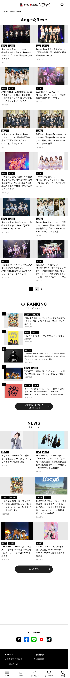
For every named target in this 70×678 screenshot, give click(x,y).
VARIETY (35, 333)
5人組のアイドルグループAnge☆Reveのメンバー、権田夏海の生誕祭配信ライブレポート (51, 95)
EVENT (28, 386)
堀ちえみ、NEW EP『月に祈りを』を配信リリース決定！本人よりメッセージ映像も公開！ (16, 458)
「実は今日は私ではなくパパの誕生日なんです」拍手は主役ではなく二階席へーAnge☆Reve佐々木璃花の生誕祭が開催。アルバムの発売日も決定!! (16, 183)
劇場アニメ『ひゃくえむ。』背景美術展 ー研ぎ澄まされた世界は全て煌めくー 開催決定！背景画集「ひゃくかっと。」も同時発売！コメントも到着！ (51, 507)
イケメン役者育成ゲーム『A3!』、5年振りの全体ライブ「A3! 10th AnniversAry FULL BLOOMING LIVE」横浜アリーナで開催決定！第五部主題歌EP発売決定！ (44, 392)
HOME (5, 11)
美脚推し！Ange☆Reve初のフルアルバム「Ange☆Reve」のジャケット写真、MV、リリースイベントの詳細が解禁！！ (51, 139)
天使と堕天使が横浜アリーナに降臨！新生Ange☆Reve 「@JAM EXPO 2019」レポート (16, 225)
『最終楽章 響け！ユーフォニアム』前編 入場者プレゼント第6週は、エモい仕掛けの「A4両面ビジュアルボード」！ (44, 321)
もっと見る (34, 569)
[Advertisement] (34, 600)
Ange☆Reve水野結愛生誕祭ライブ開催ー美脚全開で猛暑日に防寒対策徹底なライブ (51, 52)
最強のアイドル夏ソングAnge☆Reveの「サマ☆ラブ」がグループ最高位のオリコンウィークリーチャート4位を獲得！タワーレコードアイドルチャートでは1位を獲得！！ (51, 271)
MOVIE (36, 315)
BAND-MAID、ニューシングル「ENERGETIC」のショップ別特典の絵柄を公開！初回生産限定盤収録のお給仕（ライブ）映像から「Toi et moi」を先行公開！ (51, 461)
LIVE (4, 46)
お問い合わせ (13, 664)
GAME (35, 386)
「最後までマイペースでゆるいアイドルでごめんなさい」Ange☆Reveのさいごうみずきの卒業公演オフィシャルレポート (16, 269)
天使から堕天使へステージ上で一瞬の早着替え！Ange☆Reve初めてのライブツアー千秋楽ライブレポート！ (16, 54)
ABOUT (10, 654)
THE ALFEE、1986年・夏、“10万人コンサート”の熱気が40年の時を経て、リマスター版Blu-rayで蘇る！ (44, 372)
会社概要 (40, 654)
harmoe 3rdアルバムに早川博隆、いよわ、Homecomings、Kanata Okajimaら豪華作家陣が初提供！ (50, 551)
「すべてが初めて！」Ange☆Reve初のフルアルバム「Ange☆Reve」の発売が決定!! (50, 180)
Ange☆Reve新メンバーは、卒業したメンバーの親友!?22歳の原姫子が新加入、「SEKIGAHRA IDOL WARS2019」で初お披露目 (51, 227)
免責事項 (40, 659)
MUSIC (11, 46)
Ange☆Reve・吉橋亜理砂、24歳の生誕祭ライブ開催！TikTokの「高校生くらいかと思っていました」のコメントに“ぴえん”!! (16, 96)
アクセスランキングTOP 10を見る (34, 406)
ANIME (28, 315)
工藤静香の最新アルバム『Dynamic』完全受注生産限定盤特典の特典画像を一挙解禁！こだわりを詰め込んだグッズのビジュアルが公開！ (44, 356)
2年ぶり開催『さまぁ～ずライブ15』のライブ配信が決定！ (44, 337)
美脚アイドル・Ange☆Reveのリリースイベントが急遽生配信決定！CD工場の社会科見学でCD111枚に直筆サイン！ (16, 139)
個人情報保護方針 (15, 659)
